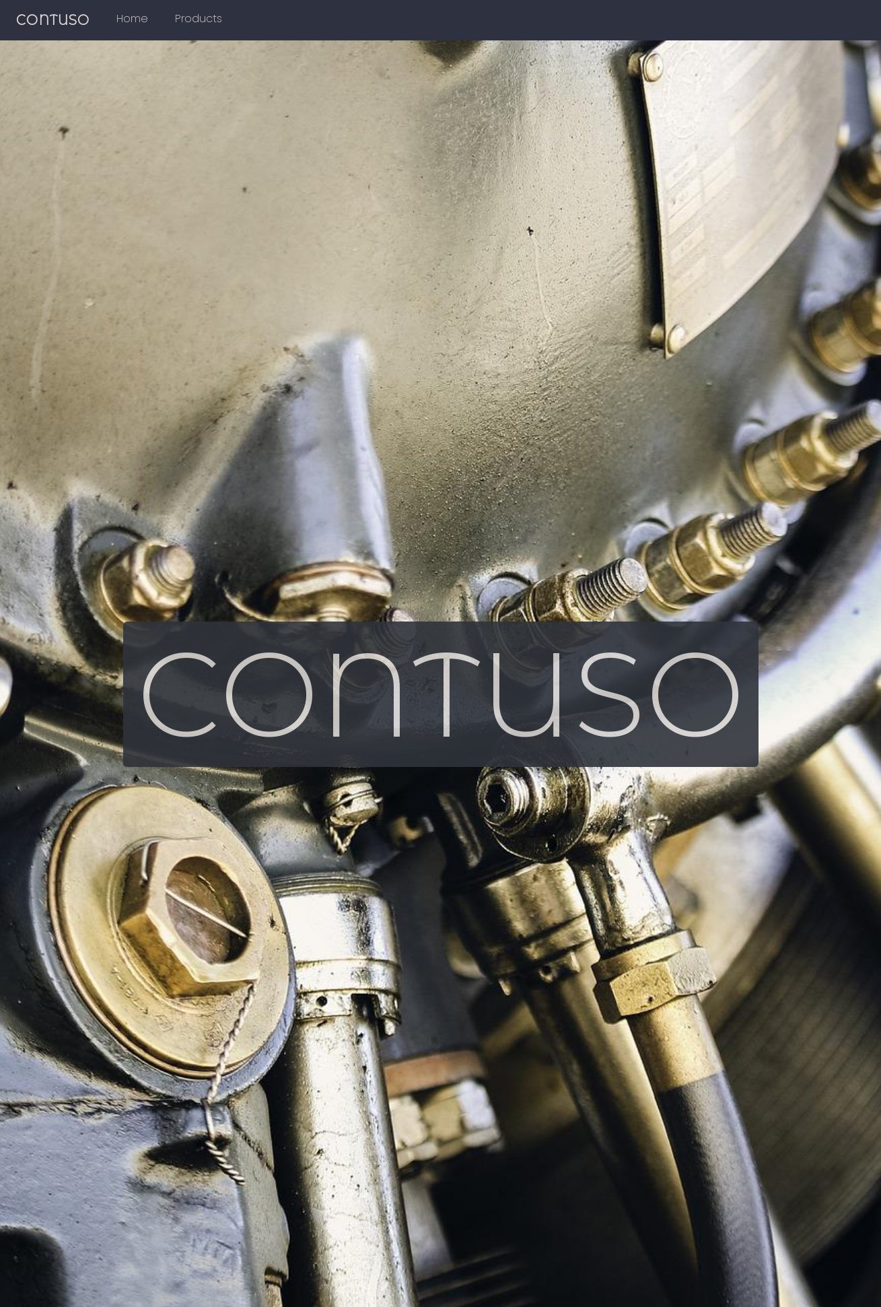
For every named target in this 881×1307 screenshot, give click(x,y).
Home (132, 18)
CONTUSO (53, 20)
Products (198, 18)
